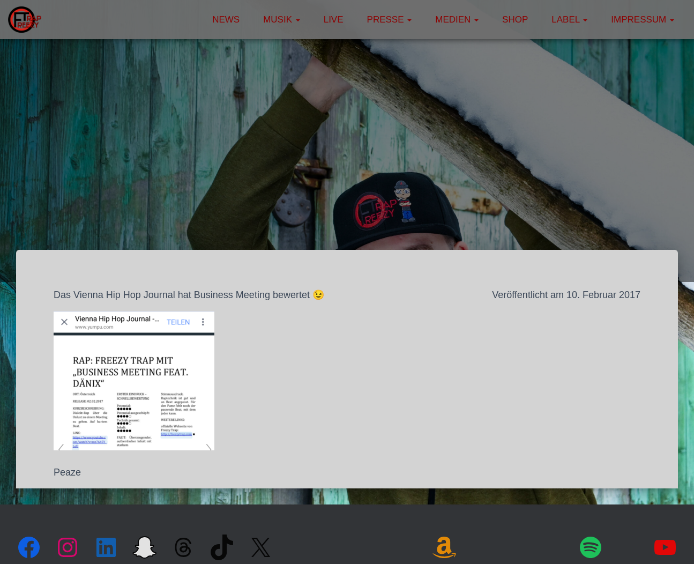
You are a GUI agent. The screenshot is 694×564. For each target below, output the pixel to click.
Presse (389, 19)
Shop (515, 19)
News (226, 19)
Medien (457, 19)
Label (569, 19)
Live (334, 19)
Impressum (642, 19)
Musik (281, 19)
